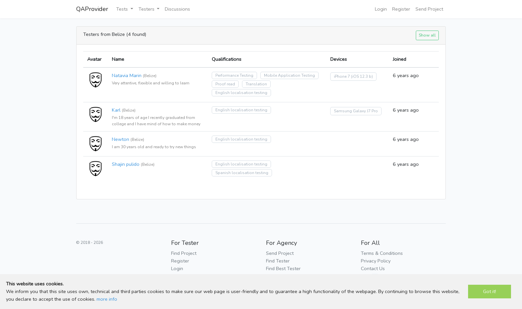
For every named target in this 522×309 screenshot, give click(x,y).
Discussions (177, 9)
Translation (256, 84)
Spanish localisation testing (241, 172)
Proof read (225, 84)
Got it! (489, 291)
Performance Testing (234, 75)
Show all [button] (427, 35)
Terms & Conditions (382, 253)
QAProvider (92, 9)
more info (107, 299)
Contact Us (373, 268)
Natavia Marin (126, 75)
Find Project (183, 253)
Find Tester (278, 261)
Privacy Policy (376, 261)
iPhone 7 (342, 76)
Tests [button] (122, 9)
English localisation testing (241, 92)
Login (381, 9)
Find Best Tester (283, 268)
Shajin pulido (125, 164)
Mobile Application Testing (289, 75)
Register (401, 9)
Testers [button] (147, 9)
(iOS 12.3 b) (362, 76)
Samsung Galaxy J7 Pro (356, 111)
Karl (116, 110)
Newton (120, 139)
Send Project (429, 9)
